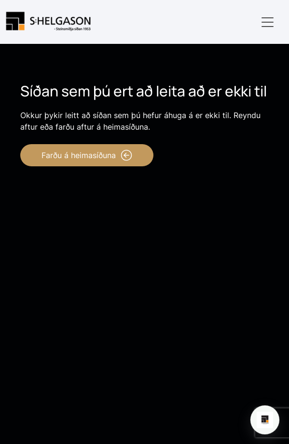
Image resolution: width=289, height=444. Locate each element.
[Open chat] (264, 419)
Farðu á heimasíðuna (86, 155)
